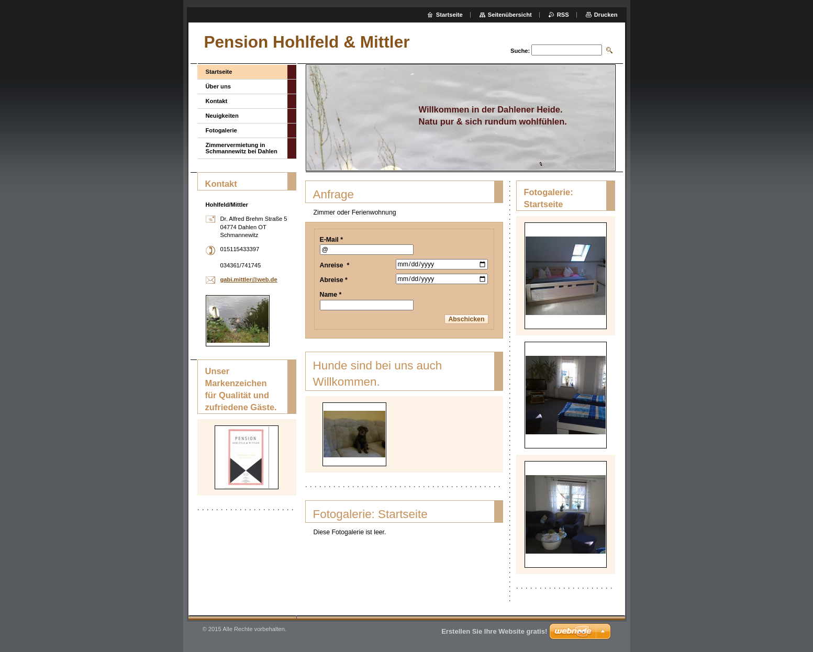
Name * (331, 294)
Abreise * (334, 280)
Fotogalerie (221, 130)
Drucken (606, 15)
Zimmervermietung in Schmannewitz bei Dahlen (241, 148)
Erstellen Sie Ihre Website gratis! (494, 631)
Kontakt (217, 101)
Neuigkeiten (222, 116)
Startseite (219, 72)
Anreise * (335, 265)
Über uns (218, 86)
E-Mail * (331, 239)
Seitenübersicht (510, 15)
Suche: (520, 51)
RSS (563, 15)
